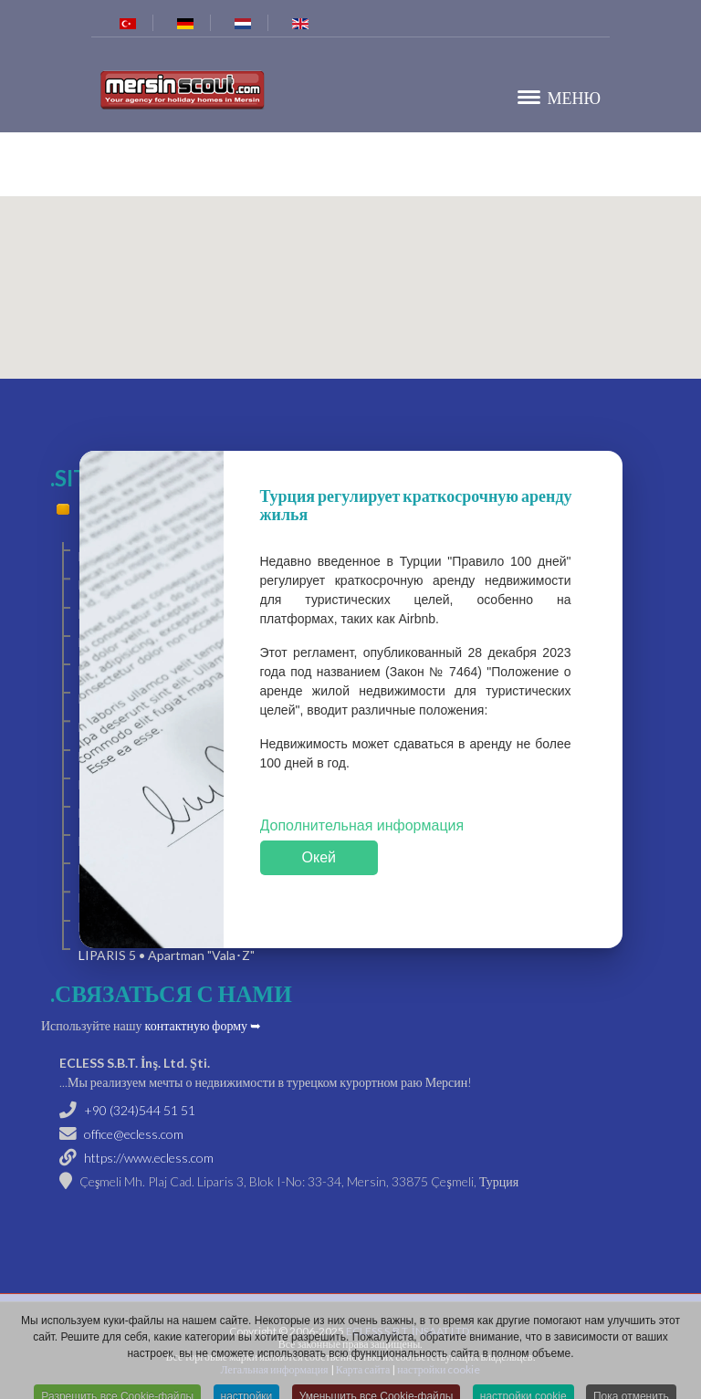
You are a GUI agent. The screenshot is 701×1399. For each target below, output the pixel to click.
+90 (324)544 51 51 (139, 1110)
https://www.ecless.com (149, 1157)
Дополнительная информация (362, 826)
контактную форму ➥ (203, 1025)
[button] (350, 276)
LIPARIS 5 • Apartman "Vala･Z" (166, 955)
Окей (319, 857)
